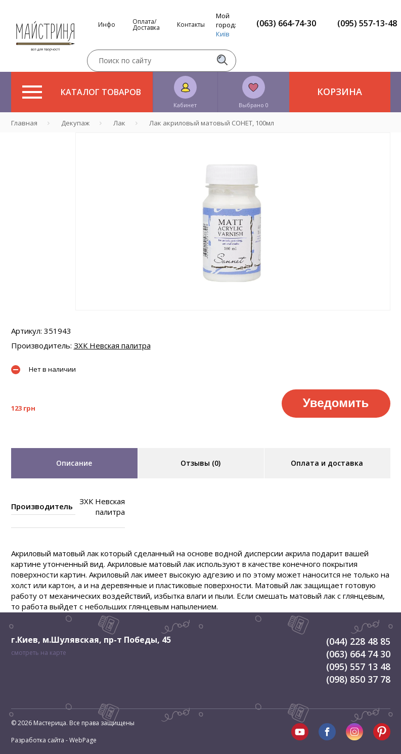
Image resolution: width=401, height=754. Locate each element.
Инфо (106, 25)
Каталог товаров (81, 92)
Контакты (191, 25)
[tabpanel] (233, 221)
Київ (223, 33)
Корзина (339, 91)
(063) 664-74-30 (286, 23)
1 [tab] (233, 318)
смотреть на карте (38, 652)
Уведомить (336, 403)
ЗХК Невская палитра (112, 345)
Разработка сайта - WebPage (54, 740)
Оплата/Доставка (146, 25)
